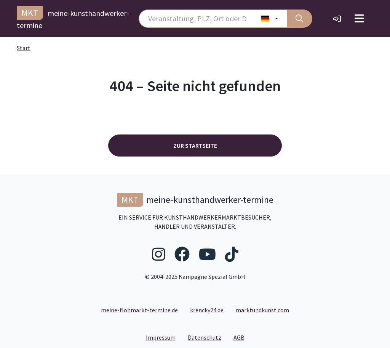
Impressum (164, 337)
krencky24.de (207, 310)
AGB (242, 337)
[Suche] (299, 18)
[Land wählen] (270, 18)
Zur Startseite (195, 145)
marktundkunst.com (262, 310)
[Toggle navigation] (359, 18)
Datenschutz (207, 337)
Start (23, 48)
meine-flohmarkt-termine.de (139, 310)
